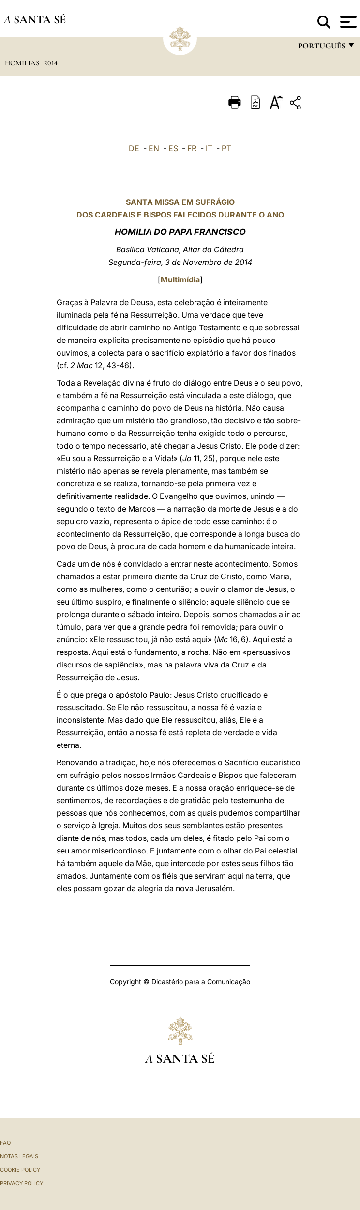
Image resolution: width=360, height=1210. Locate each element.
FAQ (5, 1142)
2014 (51, 63)
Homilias (23, 63)
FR (191, 148)
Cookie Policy (20, 1169)
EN (154, 148)
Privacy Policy (21, 1183)
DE (134, 148)
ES (173, 148)
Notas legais (19, 1156)
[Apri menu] (347, 22)
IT (209, 148)
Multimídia (180, 279)
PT (226, 148)
